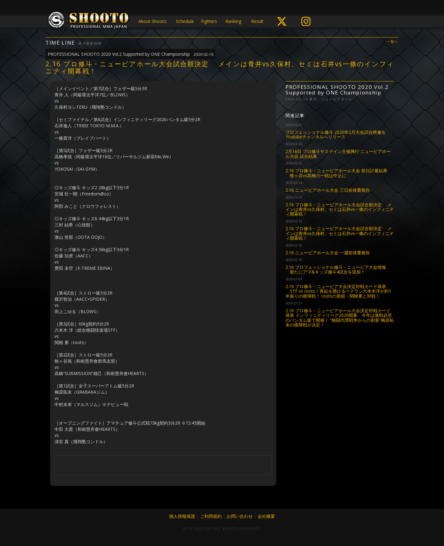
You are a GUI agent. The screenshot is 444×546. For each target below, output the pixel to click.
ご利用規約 (211, 516)
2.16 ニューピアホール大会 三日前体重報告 (327, 190)
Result (257, 21)
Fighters (209, 21)
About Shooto (152, 21)
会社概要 (266, 516)
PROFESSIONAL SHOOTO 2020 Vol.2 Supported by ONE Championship (130, 54)
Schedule (185, 21)
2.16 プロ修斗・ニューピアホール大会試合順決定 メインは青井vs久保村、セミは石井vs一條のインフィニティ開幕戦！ (339, 209)
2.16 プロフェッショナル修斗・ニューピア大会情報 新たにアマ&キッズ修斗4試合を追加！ (335, 269)
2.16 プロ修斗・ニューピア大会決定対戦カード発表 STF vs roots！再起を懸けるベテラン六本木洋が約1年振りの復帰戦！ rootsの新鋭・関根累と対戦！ (338, 291)
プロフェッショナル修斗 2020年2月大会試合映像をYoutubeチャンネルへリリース (335, 134)
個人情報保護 (182, 516)
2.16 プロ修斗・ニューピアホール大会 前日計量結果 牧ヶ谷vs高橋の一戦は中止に (336, 173)
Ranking (233, 21)
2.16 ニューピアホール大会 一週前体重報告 (327, 253)
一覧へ (392, 41)
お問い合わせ (240, 516)
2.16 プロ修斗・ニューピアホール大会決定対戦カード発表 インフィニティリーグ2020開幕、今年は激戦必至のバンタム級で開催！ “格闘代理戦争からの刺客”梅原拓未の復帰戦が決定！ (339, 318)
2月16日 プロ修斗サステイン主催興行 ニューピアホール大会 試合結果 (338, 153)
